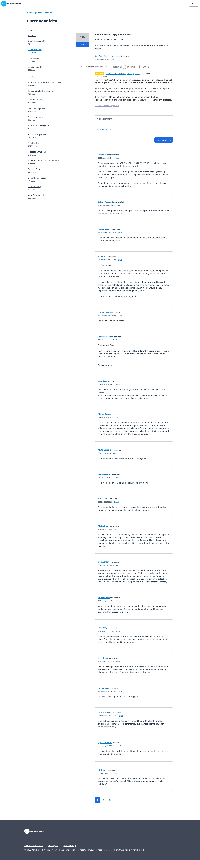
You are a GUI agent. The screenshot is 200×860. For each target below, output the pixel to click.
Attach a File (105, 129)
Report (117, 158)
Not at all (118, 67)
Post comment (164, 140)
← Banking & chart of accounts (40, 13)
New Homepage (35, 117)
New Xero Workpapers (38, 125)
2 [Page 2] (103, 800)
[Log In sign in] (194, 4)
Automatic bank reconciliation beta (44, 82)
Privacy (53, 846)
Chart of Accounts (36, 41)
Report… (113, 59)
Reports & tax (34, 169)
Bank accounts (35, 67)
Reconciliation (35, 49)
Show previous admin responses (107, 106)
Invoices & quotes (36, 108)
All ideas (32, 35)
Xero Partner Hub (36, 195)
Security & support (37, 178)
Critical (147, 67)
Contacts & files (35, 99)
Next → (112, 800)
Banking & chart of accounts (41, 91)
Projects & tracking (37, 152)
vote (82, 44)
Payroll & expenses (37, 134)
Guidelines (71, 846)
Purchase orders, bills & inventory (44, 160)
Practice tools (34, 143)
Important (132, 67)
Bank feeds (33, 58)
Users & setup (34, 186)
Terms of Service (34, 846)
